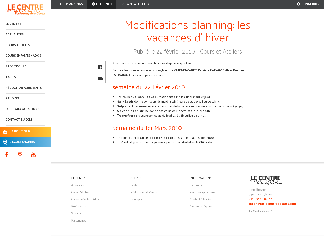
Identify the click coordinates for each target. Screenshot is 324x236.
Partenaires (78, 220)
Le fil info (102, 4)
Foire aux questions (22, 109)
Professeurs (16, 66)
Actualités (15, 34)
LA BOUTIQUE (20, 131)
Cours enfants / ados (23, 55)
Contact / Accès (200, 199)
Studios (12, 98)
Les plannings (69, 4)
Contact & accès (19, 119)
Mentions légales (201, 206)
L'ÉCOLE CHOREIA (22, 142)
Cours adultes (18, 45)
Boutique (136, 199)
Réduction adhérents (24, 88)
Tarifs (11, 77)
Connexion (308, 4)
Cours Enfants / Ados (85, 199)
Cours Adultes (80, 192)
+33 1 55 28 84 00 (260, 199)
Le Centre (13, 24)
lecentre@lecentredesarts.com (272, 204)
